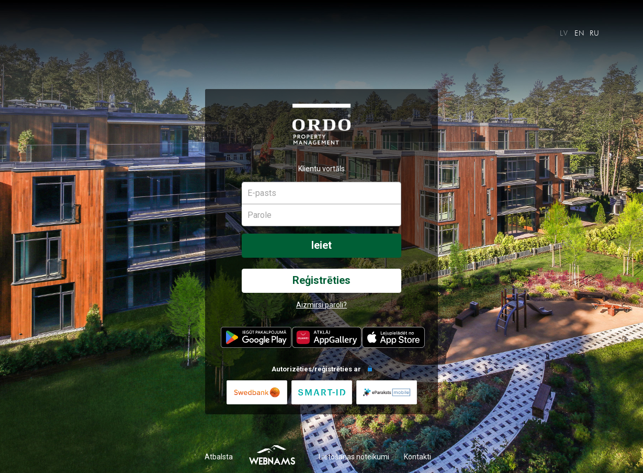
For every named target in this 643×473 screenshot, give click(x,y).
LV (564, 33)
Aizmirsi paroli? (321, 305)
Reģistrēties (321, 280)
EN (579, 33)
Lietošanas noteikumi (354, 457)
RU (595, 33)
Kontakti (417, 457)
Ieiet (321, 245)
